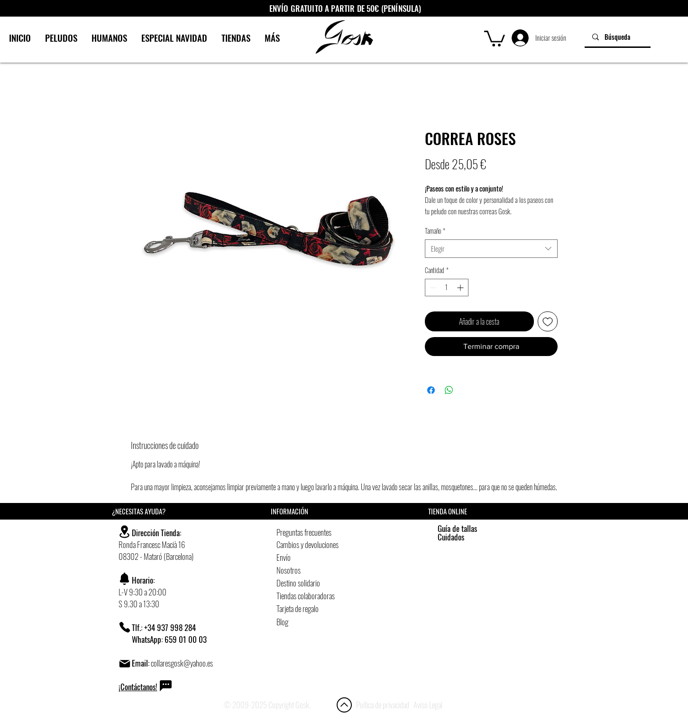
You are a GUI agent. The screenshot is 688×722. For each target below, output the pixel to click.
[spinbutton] (446, 287)
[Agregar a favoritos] (548, 321)
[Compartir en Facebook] (431, 390)
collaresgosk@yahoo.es (182, 663)
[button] (494, 37)
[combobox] (491, 248)
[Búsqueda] (618, 36)
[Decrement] (432, 287)
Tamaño (435, 231)
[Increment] (461, 287)
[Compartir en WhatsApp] (449, 390)
